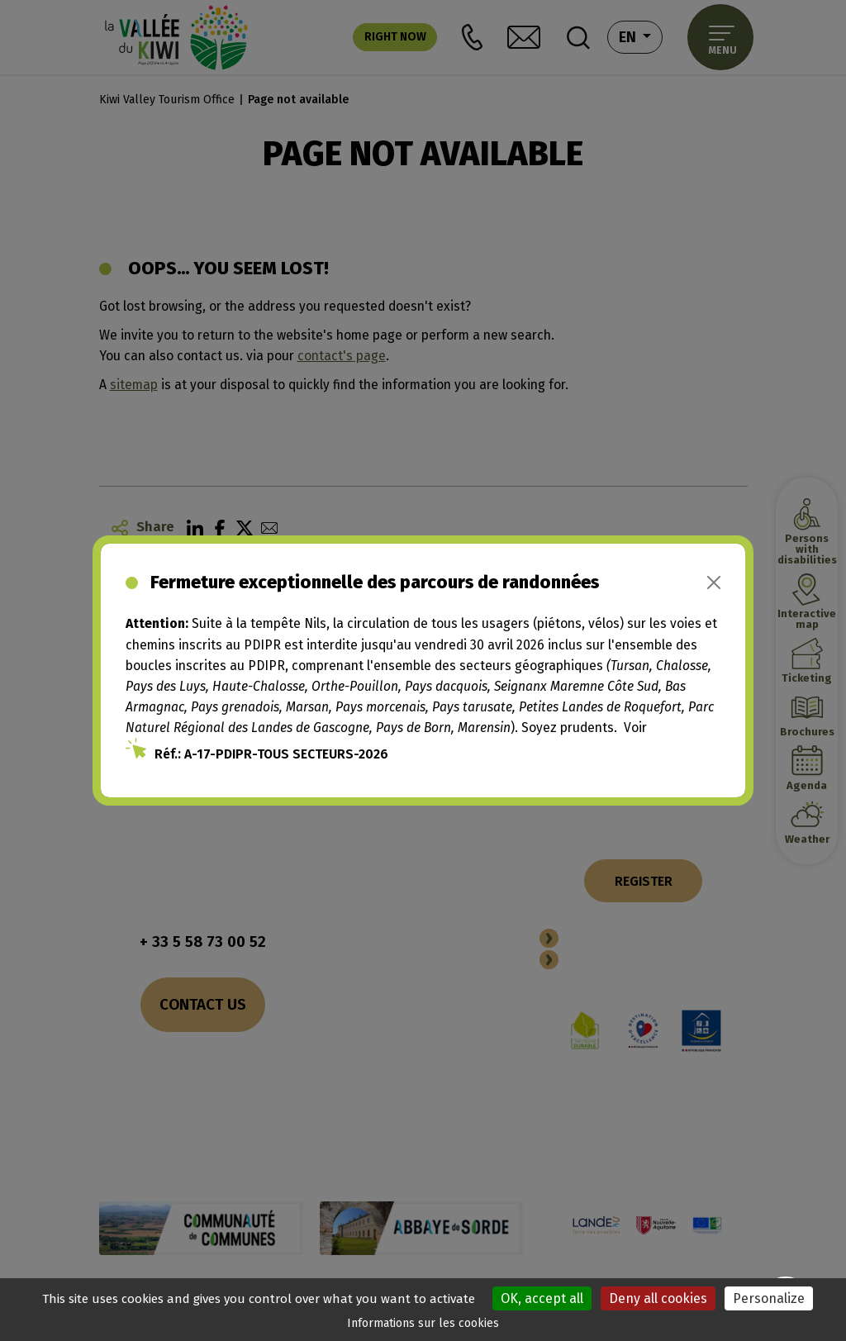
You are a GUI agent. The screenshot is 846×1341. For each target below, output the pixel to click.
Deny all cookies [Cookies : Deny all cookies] (658, 1298)
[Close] (714, 582)
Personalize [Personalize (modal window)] (769, 1298)
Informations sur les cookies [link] (423, 1323)
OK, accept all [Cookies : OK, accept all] (542, 1298)
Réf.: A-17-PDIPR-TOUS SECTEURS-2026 (271, 754)
